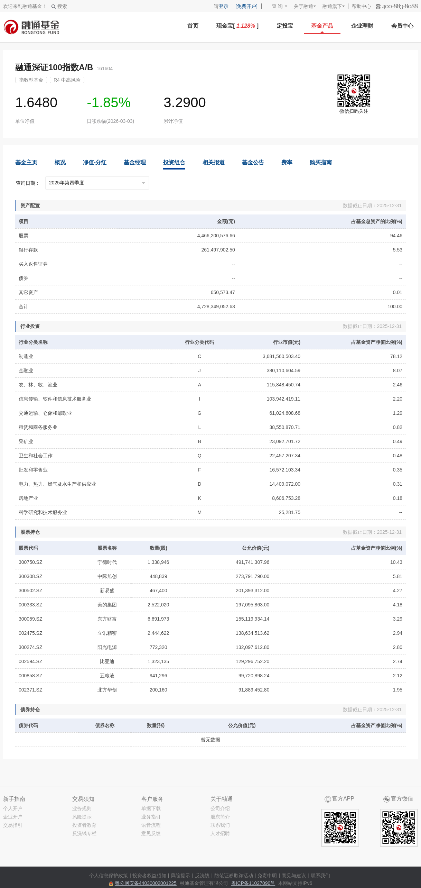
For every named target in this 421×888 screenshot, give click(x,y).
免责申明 (267, 875)
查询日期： (28, 183)
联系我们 (220, 825)
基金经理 (135, 162)
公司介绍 (220, 808)
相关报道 (214, 162)
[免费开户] (246, 6)
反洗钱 (202, 875)
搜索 (59, 6)
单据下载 (151, 808)
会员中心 (402, 26)
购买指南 (321, 162)
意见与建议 (294, 875)
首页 (192, 26)
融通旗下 (332, 6)
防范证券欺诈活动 (233, 875)
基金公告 (253, 162)
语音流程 (151, 825)
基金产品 (322, 26)
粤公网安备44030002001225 (146, 883)
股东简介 (220, 817)
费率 (286, 162)
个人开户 (12, 808)
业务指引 (151, 817)
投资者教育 (84, 825)
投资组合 (174, 162)
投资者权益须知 (149, 875)
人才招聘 (220, 833)
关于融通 (303, 6)
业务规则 (82, 808)
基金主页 (26, 162)
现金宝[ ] (237, 26)
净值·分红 (94, 162)
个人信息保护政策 (108, 875)
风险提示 (82, 817)
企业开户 (12, 817)
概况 (60, 162)
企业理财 (362, 26)
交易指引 (12, 825)
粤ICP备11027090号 (253, 883)
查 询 (274, 6)
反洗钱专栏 (84, 833)
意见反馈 (151, 833)
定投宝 (285, 26)
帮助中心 (361, 6)
